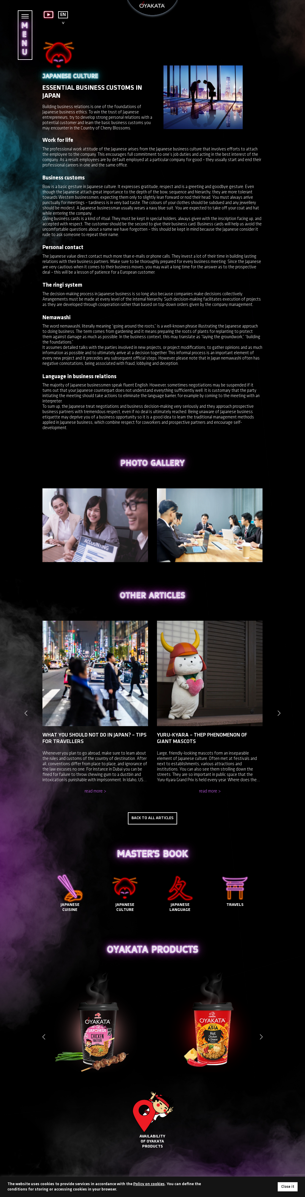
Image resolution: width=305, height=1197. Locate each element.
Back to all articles (152, 812)
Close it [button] (287, 1187)
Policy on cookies (149, 1184)
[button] (261, 1030)
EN (63, 14)
